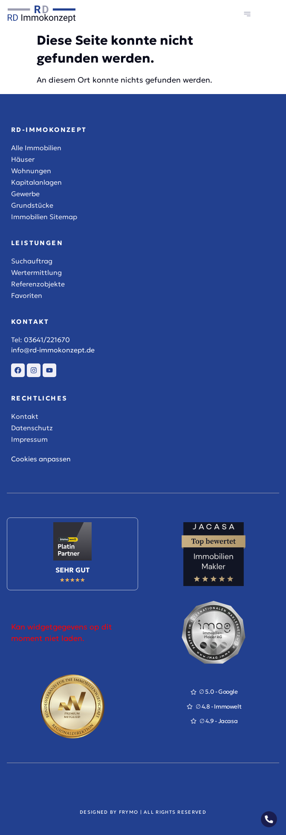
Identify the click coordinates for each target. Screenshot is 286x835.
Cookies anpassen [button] (41, 459)
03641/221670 (47, 339)
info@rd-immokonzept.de (53, 350)
